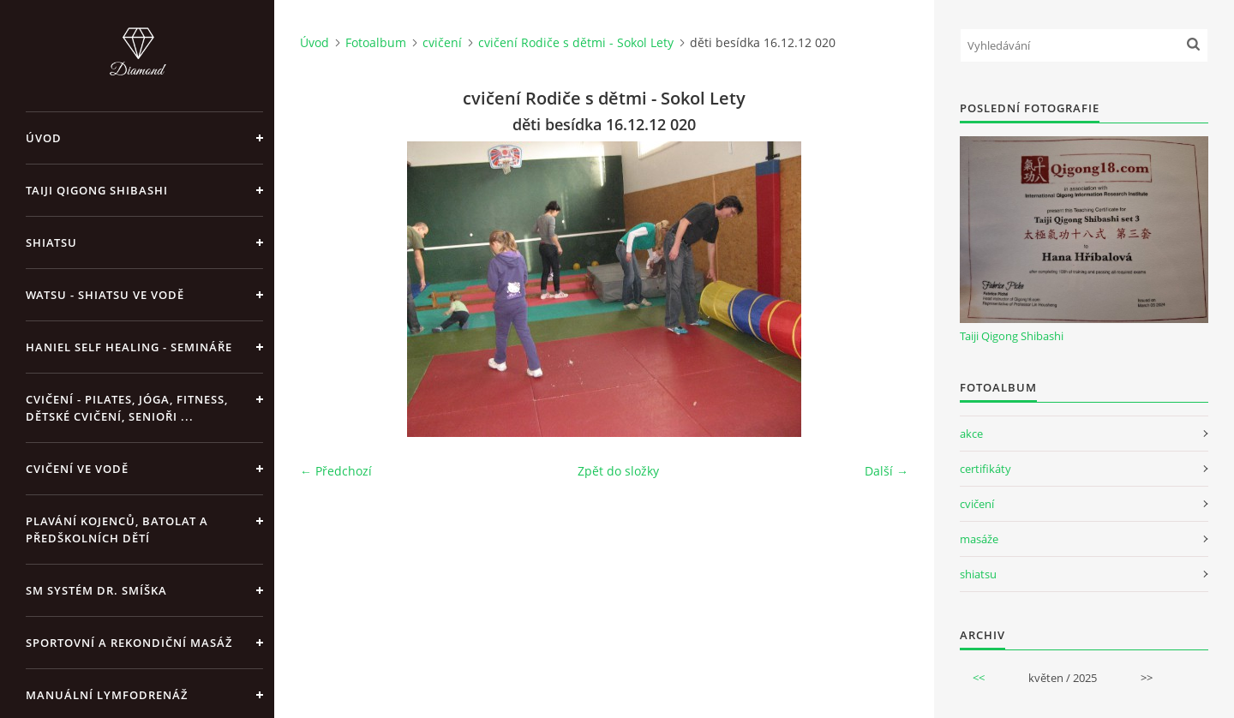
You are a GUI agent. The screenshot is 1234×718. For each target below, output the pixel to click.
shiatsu (978, 574)
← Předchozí (336, 471)
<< (979, 677)
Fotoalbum (375, 42)
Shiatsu (51, 242)
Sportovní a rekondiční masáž (129, 642)
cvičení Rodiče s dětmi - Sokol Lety (576, 42)
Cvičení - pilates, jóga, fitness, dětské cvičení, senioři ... (127, 408)
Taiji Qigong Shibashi (97, 190)
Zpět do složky (618, 471)
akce (971, 433)
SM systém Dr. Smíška (96, 590)
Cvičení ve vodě (77, 468)
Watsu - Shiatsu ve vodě (105, 294)
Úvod (44, 138)
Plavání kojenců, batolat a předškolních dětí (117, 529)
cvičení (442, 42)
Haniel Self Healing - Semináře (129, 347)
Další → (886, 471)
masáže (979, 539)
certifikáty (985, 468)
